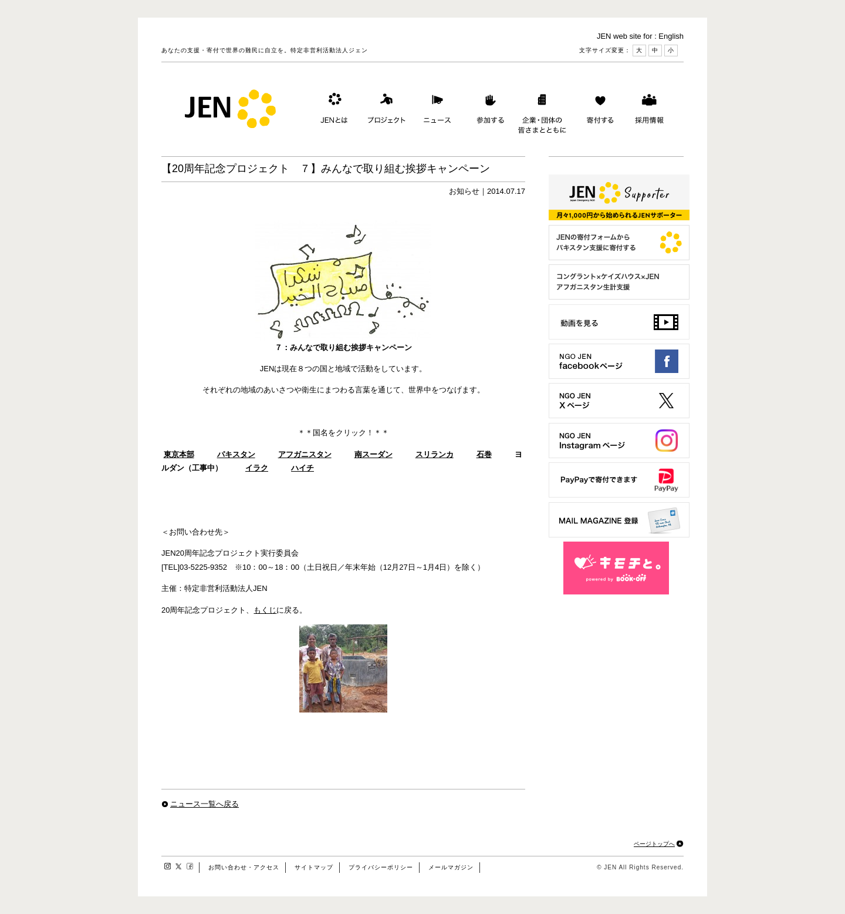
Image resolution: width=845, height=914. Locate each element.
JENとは (333, 111)
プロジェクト (384, 111)
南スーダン (373, 454)
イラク (256, 467)
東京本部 (179, 454)
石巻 (484, 454)
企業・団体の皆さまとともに (542, 111)
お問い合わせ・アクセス (243, 867)
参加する (488, 111)
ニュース (436, 111)
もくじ (265, 610)
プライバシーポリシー (381, 867)
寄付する (597, 111)
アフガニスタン (305, 454)
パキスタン (236, 454)
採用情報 (649, 111)
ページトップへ (654, 844)
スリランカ (434, 454)
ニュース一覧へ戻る (204, 803)
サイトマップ (314, 867)
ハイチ (302, 467)
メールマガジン (451, 867)
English (671, 36)
